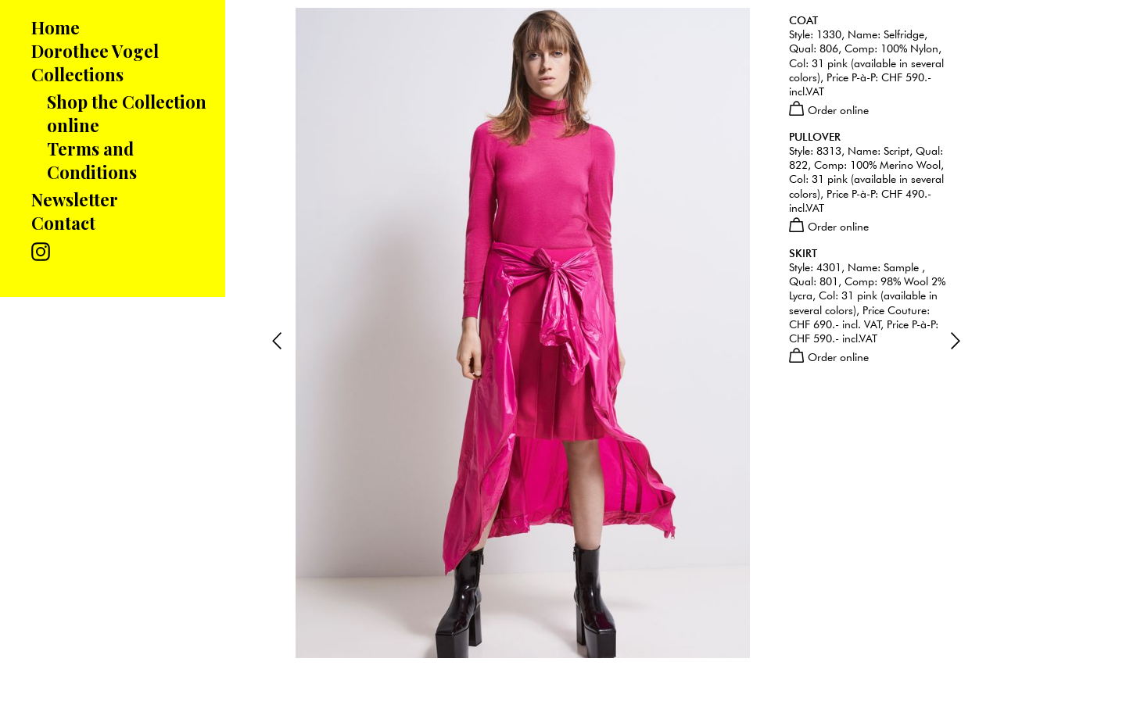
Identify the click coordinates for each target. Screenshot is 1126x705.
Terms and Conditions (92, 160)
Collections (77, 74)
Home (55, 27)
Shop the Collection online (126, 113)
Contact (63, 222)
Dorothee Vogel (95, 51)
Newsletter (74, 199)
